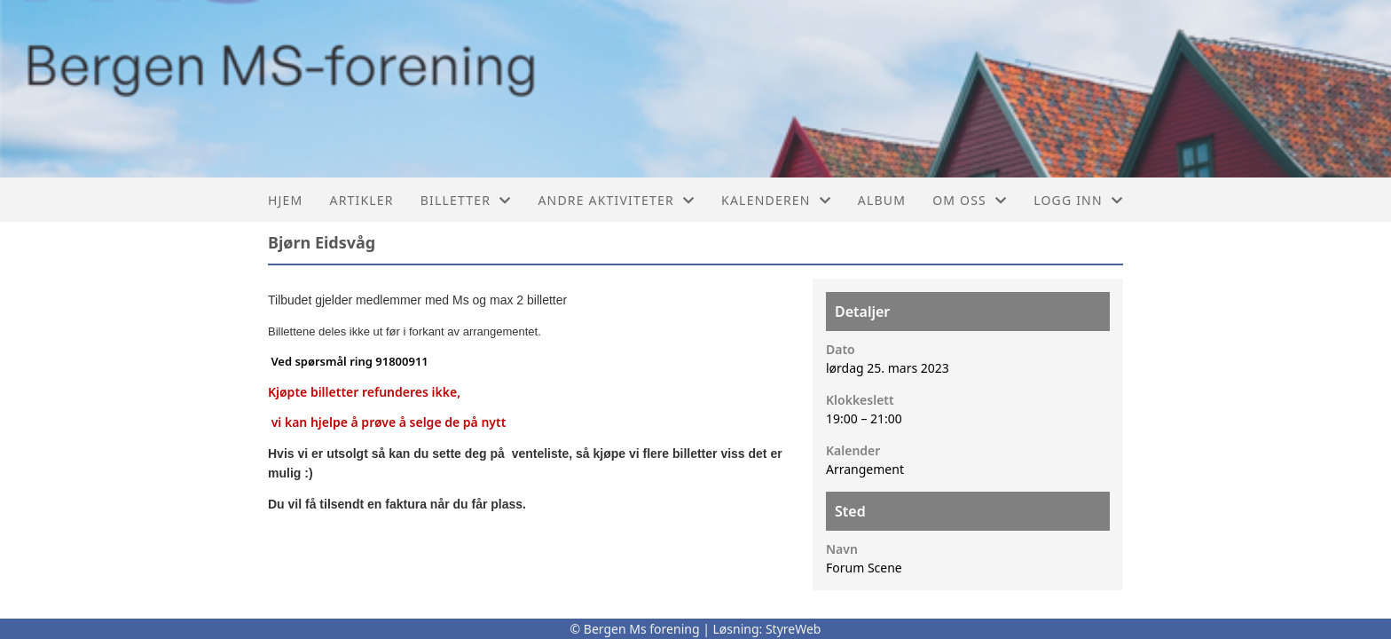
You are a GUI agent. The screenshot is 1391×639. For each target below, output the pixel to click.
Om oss (969, 200)
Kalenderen (776, 200)
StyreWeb (793, 628)
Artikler (361, 200)
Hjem (285, 200)
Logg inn (1078, 200)
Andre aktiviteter (616, 200)
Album (882, 200)
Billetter (466, 200)
